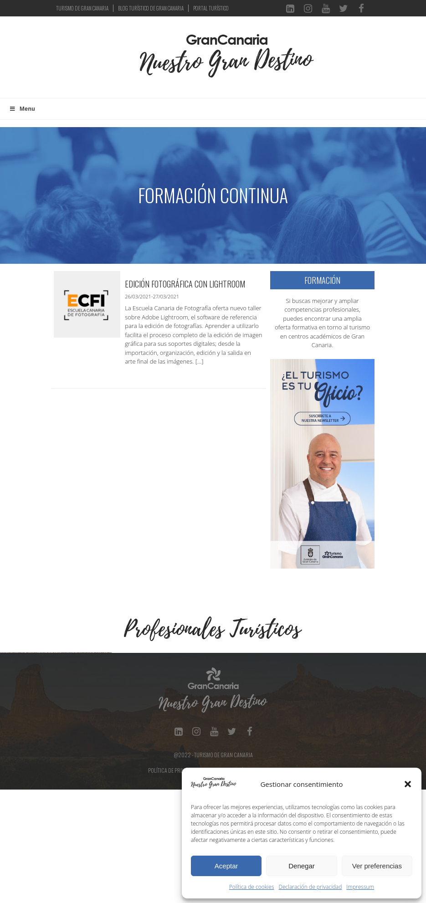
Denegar (301, 866)
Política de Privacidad (174, 884)
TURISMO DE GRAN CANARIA (82, 8)
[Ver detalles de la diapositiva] (57, 709)
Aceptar (226, 866)
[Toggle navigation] (125, 62)
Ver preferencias (377, 866)
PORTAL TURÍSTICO (211, 8)
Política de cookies (251, 887)
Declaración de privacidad (310, 887)
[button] (407, 784)
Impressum (360, 887)
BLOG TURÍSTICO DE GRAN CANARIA (151, 8)
